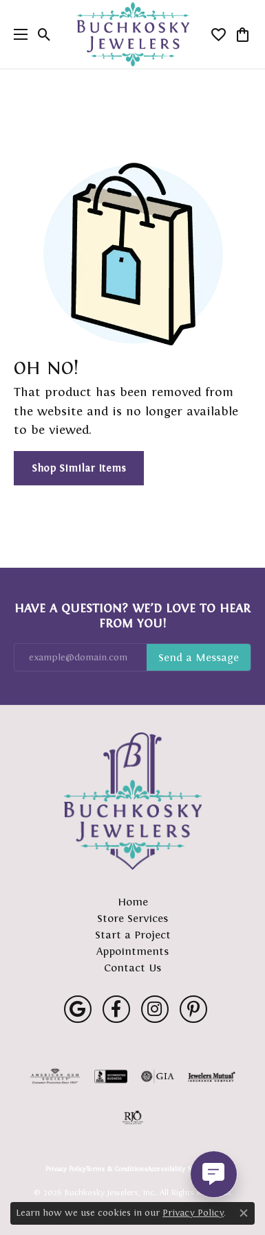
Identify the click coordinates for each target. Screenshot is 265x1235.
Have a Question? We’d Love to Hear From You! (132, 615)
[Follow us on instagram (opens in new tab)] (155, 1009)
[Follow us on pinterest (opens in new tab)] (193, 1009)
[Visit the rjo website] (133, 1117)
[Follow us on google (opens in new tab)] (78, 1009)
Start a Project (133, 934)
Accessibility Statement (183, 1169)
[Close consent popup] (244, 1213)
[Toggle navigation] (17, 34)
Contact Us (132, 967)
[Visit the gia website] (157, 1076)
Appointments (132, 951)
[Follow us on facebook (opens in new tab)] (116, 1009)
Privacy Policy (65, 1169)
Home (133, 902)
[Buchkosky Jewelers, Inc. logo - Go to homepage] (132, 35)
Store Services (132, 918)
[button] (44, 34)
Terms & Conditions (116, 1169)
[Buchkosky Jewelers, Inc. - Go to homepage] (133, 801)
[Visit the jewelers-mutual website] (211, 1076)
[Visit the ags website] (55, 1076)
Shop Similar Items (79, 468)
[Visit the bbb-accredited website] (110, 1076)
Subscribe (199, 657)
